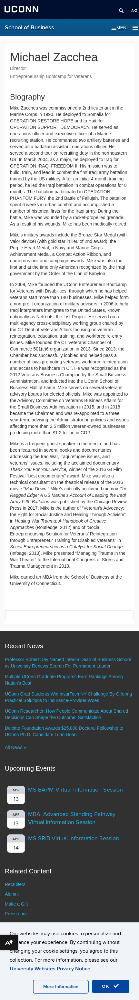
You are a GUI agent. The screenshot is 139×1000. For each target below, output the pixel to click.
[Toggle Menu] (113, 29)
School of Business (29, 27)
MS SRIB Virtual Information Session (73, 838)
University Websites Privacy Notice (50, 969)
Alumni (12, 894)
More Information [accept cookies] (60, 986)
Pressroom (16, 913)
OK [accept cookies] (110, 986)
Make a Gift (16, 904)
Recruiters (15, 884)
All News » (15, 747)
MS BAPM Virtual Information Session (75, 789)
